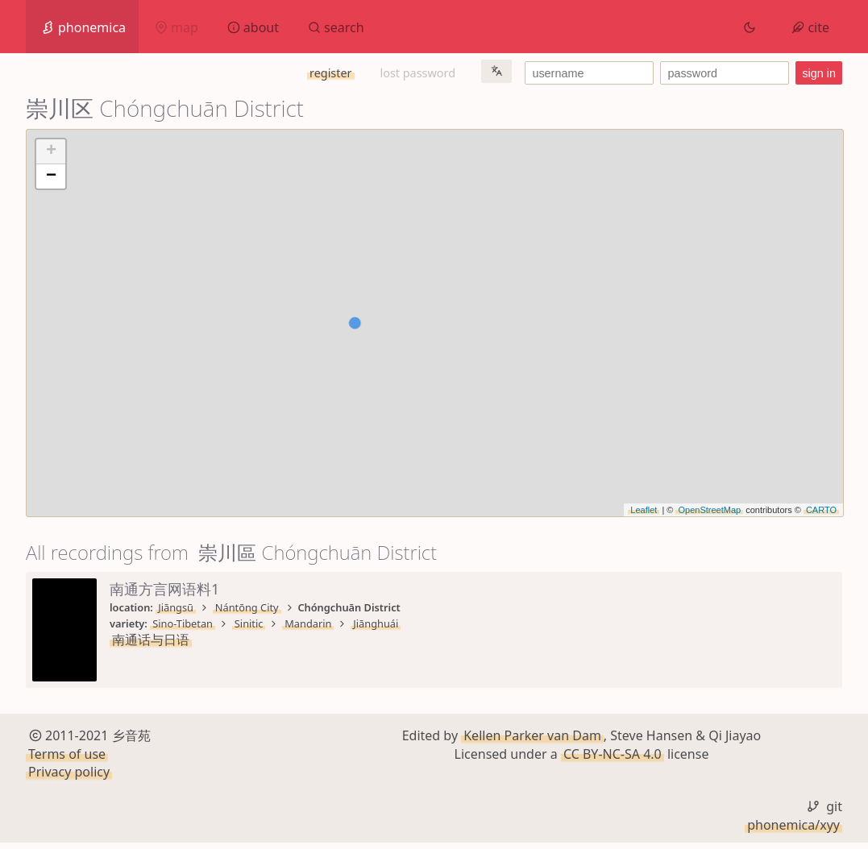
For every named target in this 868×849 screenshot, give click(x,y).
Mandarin (307, 623)
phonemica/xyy (793, 830)
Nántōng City (247, 607)
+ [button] (51, 151)
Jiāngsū (175, 607)
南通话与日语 (150, 639)
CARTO (821, 510)
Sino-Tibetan (182, 623)
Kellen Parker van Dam (532, 742)
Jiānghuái (375, 623)
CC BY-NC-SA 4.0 (612, 759)
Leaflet (643, 510)
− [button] (51, 176)
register (330, 73)
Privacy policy (69, 778)
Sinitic (249, 623)
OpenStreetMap (709, 510)
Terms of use (67, 759)
